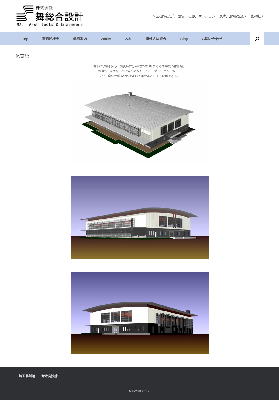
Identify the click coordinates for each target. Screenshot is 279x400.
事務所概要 (50, 39)
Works (106, 39)
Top (25, 39)
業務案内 (80, 39)
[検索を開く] (257, 38)
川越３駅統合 (156, 39)
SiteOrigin (135, 390)
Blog (184, 39)
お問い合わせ (212, 39)
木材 (128, 39)
